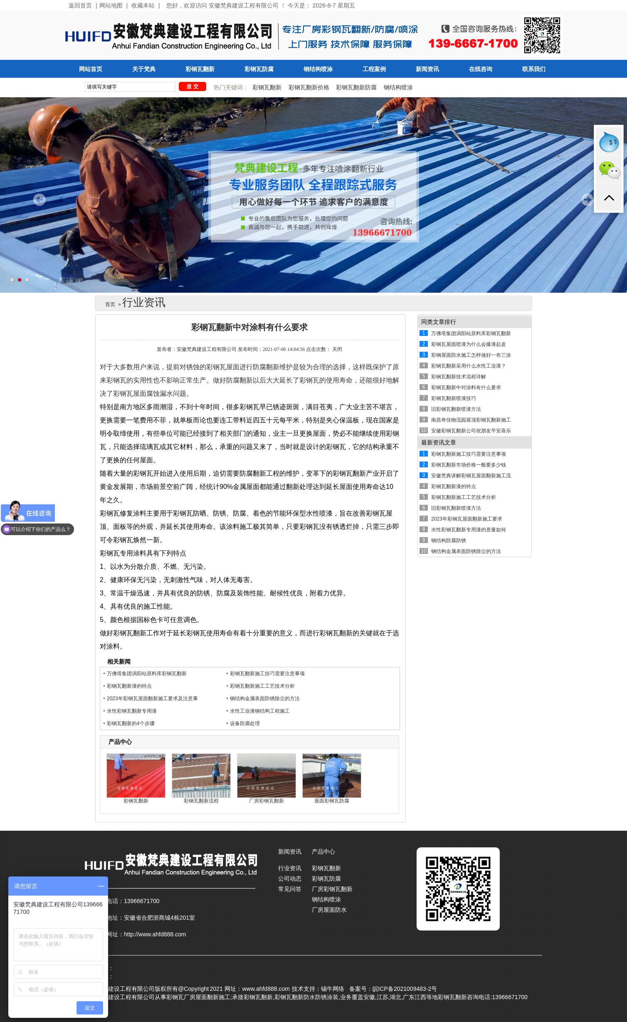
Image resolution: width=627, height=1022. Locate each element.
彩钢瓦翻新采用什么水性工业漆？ (468, 366)
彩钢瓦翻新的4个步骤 (131, 723)
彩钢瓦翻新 (200, 69)
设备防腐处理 (245, 723)
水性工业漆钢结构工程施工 (260, 711)
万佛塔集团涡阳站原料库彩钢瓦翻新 (147, 673)
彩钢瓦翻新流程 (201, 801)
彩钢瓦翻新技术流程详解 (458, 377)
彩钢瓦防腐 (259, 69)
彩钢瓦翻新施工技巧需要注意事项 (267, 673)
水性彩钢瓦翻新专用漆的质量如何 (468, 530)
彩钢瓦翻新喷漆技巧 (453, 398)
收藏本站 (143, 5)
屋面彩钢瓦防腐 (331, 801)
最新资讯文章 (438, 442)
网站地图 (111, 5)
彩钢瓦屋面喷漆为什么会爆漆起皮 (468, 344)
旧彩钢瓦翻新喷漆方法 (456, 409)
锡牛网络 (332, 988)
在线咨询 (480, 69)
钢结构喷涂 (318, 69)
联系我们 (534, 69)
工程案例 (374, 69)
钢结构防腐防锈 (448, 540)
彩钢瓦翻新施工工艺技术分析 (262, 686)
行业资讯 (289, 868)
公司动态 (289, 878)
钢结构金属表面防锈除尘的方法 (265, 698)
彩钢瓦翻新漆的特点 (129, 686)
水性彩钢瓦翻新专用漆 (132, 711)
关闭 (337, 349)
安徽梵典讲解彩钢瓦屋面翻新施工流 (471, 476)
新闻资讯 (427, 69)
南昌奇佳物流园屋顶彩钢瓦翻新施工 (471, 420)
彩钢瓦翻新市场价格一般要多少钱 (468, 465)
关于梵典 (144, 69)
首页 (110, 304)
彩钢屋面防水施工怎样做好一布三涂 (471, 355)
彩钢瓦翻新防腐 (356, 87)
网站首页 (90, 69)
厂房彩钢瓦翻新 (266, 801)
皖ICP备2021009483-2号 (405, 988)
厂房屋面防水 (329, 909)
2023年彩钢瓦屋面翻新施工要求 (466, 519)
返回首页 (80, 5)
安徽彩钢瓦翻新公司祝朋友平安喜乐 (471, 431)
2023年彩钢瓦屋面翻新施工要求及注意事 (152, 698)
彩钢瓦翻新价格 (309, 87)
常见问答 (289, 889)
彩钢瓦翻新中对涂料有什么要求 (466, 387)
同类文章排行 (438, 321)
